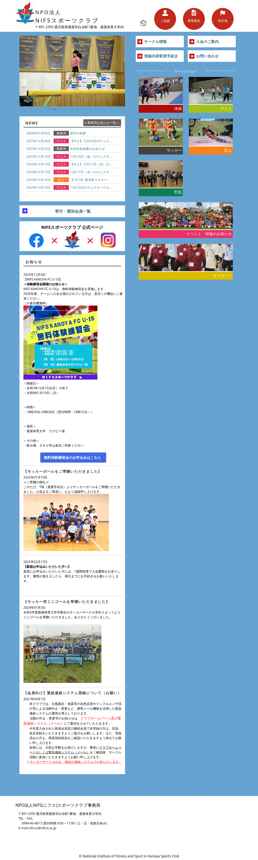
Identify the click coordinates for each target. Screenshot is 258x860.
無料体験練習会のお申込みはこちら (72, 457)
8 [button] (90, 109)
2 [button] (54, 109)
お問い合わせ (207, 55)
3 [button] (60, 109)
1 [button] (48, 109)
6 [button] (78, 109)
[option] (72, 71)
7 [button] (84, 109)
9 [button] (96, 109)
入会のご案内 (207, 41)
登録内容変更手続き (161, 55)
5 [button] (72, 109)
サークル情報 (155, 41)
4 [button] (66, 109)
